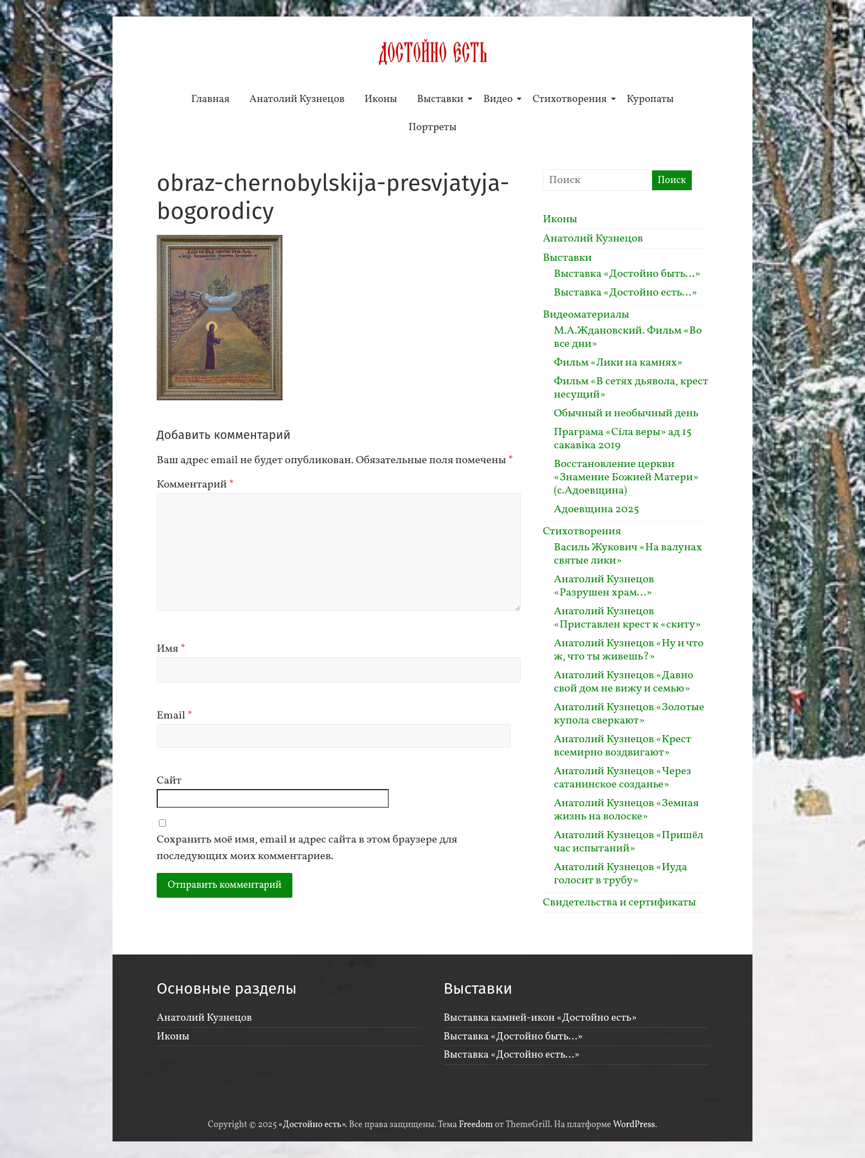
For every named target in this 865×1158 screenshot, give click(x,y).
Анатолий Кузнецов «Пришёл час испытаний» (628, 842)
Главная (210, 99)
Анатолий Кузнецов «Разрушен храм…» (604, 586)
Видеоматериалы (586, 315)
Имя (171, 649)
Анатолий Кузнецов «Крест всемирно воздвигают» (622, 746)
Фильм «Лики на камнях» (618, 363)
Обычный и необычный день (626, 413)
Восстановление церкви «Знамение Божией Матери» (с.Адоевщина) (626, 477)
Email (175, 715)
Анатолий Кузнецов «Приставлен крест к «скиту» (627, 618)
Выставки (440, 99)
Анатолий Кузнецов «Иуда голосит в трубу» (620, 874)
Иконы (381, 99)
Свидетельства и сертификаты (619, 902)
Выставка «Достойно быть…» (627, 274)
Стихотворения (569, 99)
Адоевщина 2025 (596, 509)
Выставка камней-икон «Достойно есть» (540, 1018)
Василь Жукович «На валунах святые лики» (628, 554)
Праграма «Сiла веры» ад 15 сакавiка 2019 (623, 439)
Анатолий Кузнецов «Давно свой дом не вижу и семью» (623, 682)
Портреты (432, 127)
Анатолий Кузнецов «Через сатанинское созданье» (622, 778)
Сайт (169, 781)
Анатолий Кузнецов (297, 99)
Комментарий (195, 484)
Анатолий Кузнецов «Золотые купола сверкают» (629, 714)
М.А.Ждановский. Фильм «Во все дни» (628, 337)
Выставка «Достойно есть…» (625, 293)
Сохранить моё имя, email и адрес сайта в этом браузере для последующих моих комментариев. (307, 848)
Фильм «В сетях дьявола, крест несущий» (631, 388)
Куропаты (650, 99)
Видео (497, 99)
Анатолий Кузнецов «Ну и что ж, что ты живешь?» (628, 650)
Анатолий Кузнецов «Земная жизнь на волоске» (626, 810)
